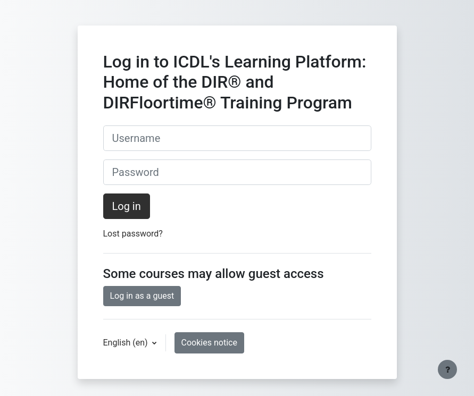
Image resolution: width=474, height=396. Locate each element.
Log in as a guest (142, 296)
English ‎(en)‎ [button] (126, 343)
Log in (126, 206)
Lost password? (133, 234)
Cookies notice (209, 343)
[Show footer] (447, 369)
